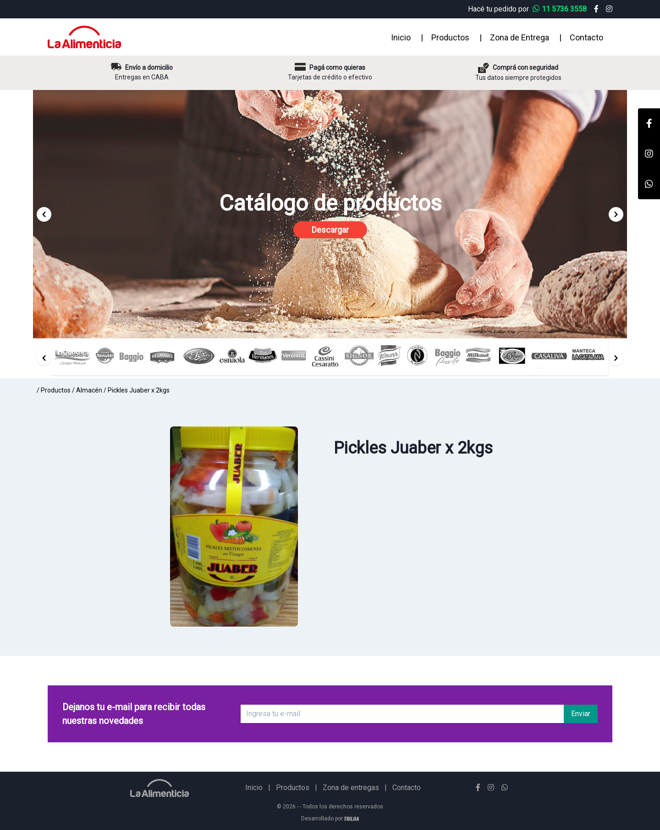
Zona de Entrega (519, 37)
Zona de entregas (351, 787)
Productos (450, 37)
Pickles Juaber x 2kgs (139, 390)
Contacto (586, 37)
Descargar (330, 230)
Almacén (89, 390)
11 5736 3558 (560, 9)
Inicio (401, 37)
